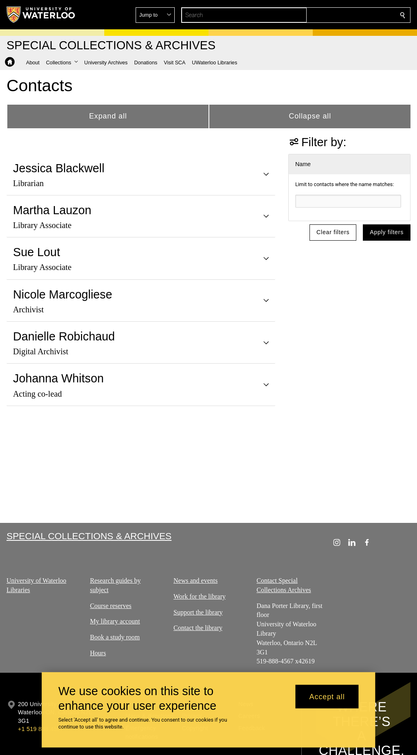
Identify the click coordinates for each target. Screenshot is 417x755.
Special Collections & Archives (89, 536)
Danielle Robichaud (64, 336)
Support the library (198, 611)
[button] (344, 15)
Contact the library (197, 627)
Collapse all (310, 116)
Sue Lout (36, 252)
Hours (98, 653)
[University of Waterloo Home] (41, 15)
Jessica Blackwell (58, 168)
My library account (115, 621)
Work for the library (199, 596)
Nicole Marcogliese (62, 294)
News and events (195, 580)
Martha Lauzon (52, 210)
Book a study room (115, 637)
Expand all (108, 116)
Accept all (327, 696)
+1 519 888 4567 (41, 729)
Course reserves (111, 605)
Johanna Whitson (58, 378)
